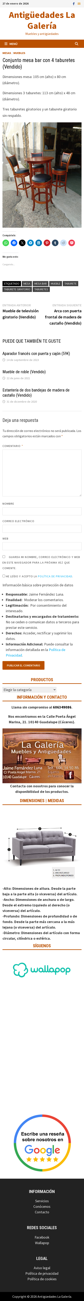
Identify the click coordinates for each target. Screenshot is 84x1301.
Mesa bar (40, 283)
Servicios (42, 1201)
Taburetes (41, 289)
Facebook (42, 1237)
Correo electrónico (18, 521)
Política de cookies (42, 1279)
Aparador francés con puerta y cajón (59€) (36, 353)
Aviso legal (42, 1267)
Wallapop (42, 1242)
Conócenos (41, 1206)
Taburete (70, 283)
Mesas (6, 53)
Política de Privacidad (55, 576)
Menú (11, 44)
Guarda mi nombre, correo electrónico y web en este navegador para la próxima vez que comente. (41, 562)
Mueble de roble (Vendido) (24, 371)
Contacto (42, 1212)
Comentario (12, 446)
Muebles (19, 53)
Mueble (55, 283)
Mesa (26, 283)
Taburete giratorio (17, 289)
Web (5, 538)
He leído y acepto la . (37, 576)
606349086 (62, 707)
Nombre (8, 503)
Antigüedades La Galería (42, 20)
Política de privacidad (41, 1273)
